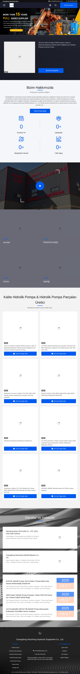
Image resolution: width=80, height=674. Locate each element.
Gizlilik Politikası (64, 657)
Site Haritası (64, 654)
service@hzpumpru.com (55, 1)
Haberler (64, 651)
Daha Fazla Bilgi (40, 111)
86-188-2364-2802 (71, 1)
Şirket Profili (64, 647)
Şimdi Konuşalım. (68, 5)
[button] (8, 20)
